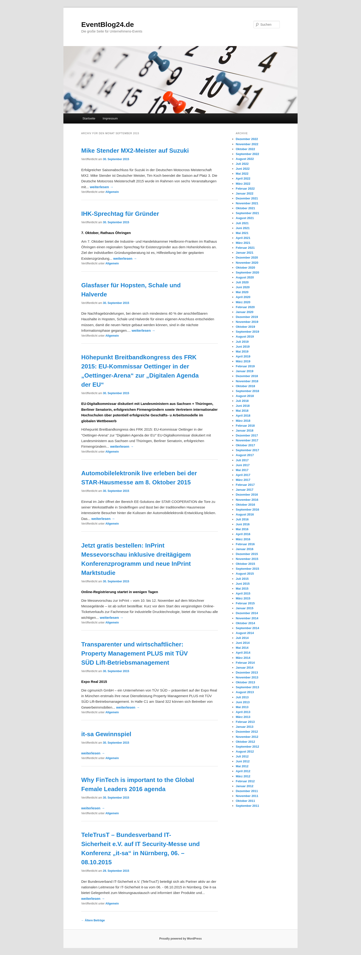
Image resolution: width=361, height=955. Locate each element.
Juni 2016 (243, 524)
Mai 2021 (242, 233)
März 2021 (243, 243)
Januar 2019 (244, 371)
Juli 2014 (242, 638)
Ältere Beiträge (93, 920)
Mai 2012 (242, 766)
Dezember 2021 (247, 198)
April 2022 (243, 178)
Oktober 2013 (245, 682)
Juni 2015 (243, 583)
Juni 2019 (243, 346)
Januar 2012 (244, 786)
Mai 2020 (242, 292)
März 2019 (243, 361)
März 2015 (243, 598)
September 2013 (247, 687)
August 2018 (245, 396)
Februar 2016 (245, 544)
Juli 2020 (242, 282)
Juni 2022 (243, 168)
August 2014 (245, 633)
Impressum (110, 118)
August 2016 (245, 514)
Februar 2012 (245, 781)
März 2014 (243, 657)
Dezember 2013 (247, 672)
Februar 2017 (245, 485)
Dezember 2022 (247, 139)
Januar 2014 (244, 667)
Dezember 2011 (247, 791)
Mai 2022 (242, 173)
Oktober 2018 (245, 386)
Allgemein (112, 192)
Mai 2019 (242, 351)
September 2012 (247, 746)
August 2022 (245, 159)
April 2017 (243, 475)
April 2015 (243, 593)
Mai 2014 (242, 647)
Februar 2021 (245, 247)
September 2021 (247, 213)
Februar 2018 (245, 425)
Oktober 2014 (245, 623)
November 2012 (247, 737)
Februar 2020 (245, 307)
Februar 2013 (245, 722)
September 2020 (247, 272)
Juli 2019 (242, 341)
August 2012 (245, 751)
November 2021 (247, 203)
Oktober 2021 (245, 208)
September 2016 (247, 509)
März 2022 (243, 183)
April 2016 (243, 534)
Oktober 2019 (245, 326)
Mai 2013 (242, 707)
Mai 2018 (242, 410)
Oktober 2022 (245, 149)
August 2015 (245, 573)
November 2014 (247, 618)
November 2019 (247, 322)
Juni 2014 (243, 643)
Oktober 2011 (245, 801)
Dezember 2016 (247, 494)
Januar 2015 (244, 608)
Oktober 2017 (245, 445)
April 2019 (243, 356)
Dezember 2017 (247, 435)
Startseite (88, 118)
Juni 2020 (243, 287)
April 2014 (243, 652)
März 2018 (243, 420)
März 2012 (243, 776)
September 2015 (247, 568)
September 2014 (247, 628)
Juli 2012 (242, 756)
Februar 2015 (245, 603)
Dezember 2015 (247, 554)
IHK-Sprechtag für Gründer (120, 213)
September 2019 (247, 331)
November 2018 (247, 381)
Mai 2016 (242, 529)
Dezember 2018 (247, 376)
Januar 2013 (244, 726)
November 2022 (247, 144)
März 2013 (243, 717)
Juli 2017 (242, 460)
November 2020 (247, 262)
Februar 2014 (245, 662)
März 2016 (243, 539)
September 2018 (247, 391)
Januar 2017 (244, 489)
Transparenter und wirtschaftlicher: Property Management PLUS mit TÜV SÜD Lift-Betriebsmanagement (134, 653)
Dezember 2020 (247, 257)
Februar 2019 (245, 366)
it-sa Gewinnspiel (106, 734)
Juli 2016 (242, 519)
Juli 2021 (242, 223)
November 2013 (247, 677)
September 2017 (247, 450)
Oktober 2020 (245, 267)
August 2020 (245, 277)
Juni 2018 (243, 405)
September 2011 (247, 805)
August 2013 (245, 692)
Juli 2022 (242, 164)
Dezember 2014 (247, 613)
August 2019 (245, 336)
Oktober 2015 (245, 564)
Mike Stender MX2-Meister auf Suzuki (135, 150)
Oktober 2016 (245, 504)
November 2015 (247, 559)
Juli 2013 (242, 697)
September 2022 (247, 154)
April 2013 (243, 712)
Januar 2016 (244, 549)
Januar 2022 (244, 193)
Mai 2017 (242, 470)
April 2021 (243, 238)
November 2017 (247, 440)
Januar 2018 (244, 430)
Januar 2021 (244, 252)
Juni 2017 (243, 465)
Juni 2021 (243, 228)
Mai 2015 (242, 588)
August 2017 (245, 455)
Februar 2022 (245, 188)
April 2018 (243, 415)
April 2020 (243, 297)
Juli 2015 (242, 578)
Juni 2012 (243, 761)
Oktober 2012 (245, 741)
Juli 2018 (242, 401)
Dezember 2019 (247, 317)
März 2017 (243, 480)
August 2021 (245, 218)
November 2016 (247, 499)
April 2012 (243, 771)
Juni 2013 (243, 702)
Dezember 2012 (247, 731)
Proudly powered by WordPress (180, 938)
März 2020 (243, 302)
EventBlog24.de (107, 24)
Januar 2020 (244, 312)
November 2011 (247, 796)
